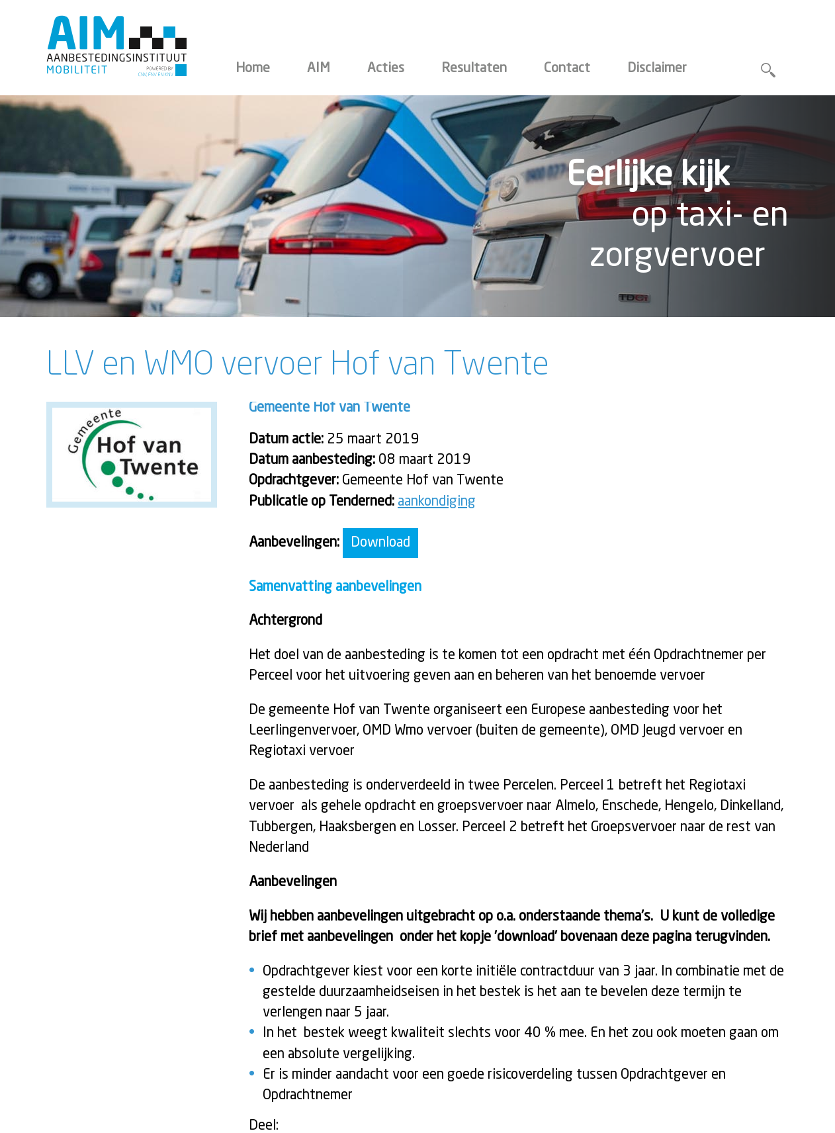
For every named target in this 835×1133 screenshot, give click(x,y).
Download (380, 543)
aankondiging (437, 502)
